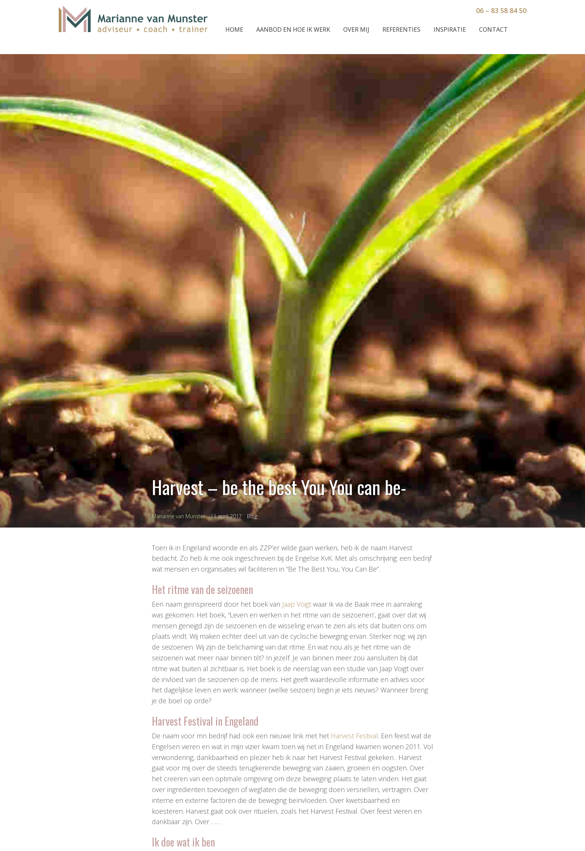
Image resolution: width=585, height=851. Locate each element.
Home (234, 29)
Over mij (356, 29)
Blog (252, 516)
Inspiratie (450, 29)
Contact (493, 29)
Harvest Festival (354, 735)
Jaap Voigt (296, 604)
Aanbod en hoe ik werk (293, 29)
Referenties (401, 29)
